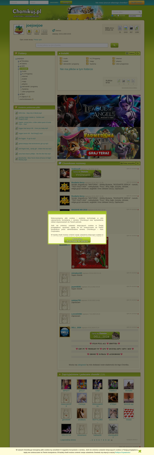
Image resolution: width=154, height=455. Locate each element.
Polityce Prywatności (122, 452)
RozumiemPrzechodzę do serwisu (77, 240)
